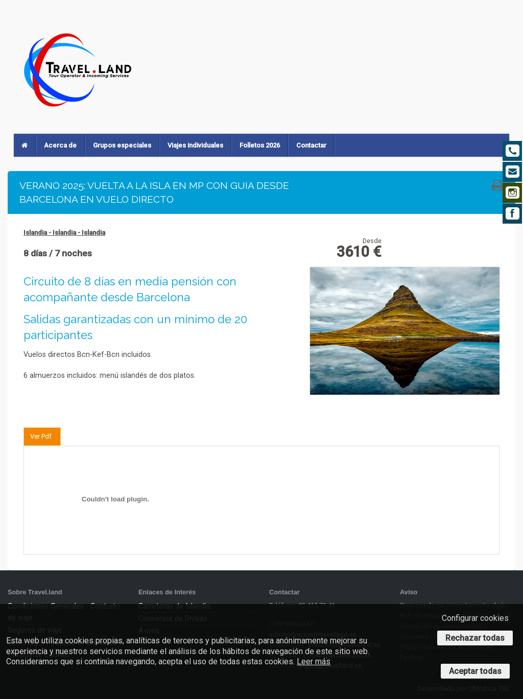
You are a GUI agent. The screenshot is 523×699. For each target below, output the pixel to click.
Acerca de (60, 145)
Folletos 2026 (260, 145)
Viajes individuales (195, 145)
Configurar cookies (475, 618)
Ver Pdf (41, 436)
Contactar (311, 145)
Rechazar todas (475, 638)
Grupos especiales (122, 145)
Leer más (313, 661)
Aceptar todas (475, 671)
